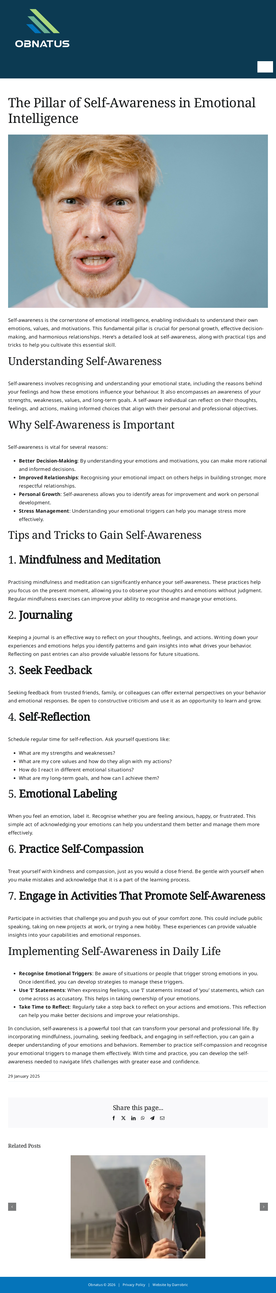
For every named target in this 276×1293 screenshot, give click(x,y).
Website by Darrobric (170, 1284)
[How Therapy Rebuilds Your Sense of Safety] (138, 1158)
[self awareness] (138, 221)
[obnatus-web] (41, 5)
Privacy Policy (134, 1284)
